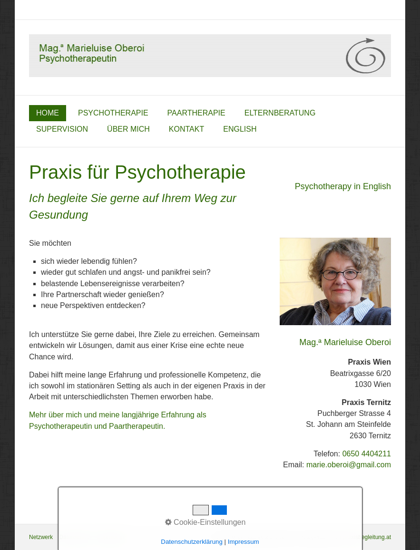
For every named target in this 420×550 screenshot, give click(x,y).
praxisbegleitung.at (367, 537)
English (239, 129)
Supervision (62, 129)
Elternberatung (280, 113)
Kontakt (186, 129)
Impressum (111, 537)
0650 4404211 (366, 454)
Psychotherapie (113, 113)
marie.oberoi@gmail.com (348, 465)
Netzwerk (41, 537)
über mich (128, 129)
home (47, 113)
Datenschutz (75, 537)
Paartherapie (196, 113)
